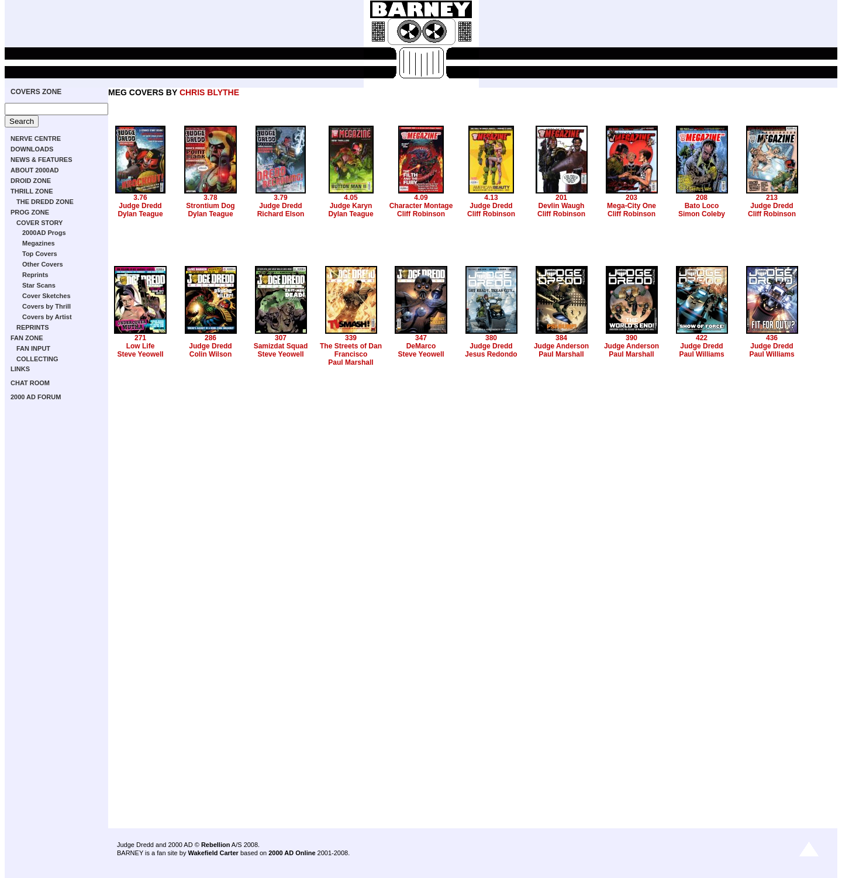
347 (421, 338)
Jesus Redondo (491, 354)
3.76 (140, 197)
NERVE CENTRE (36, 138)
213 (772, 197)
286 (210, 338)
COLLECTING (37, 358)
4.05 (350, 197)
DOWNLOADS (32, 149)
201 (561, 197)
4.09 (420, 197)
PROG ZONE (30, 212)
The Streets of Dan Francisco (351, 350)
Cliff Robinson (421, 214)
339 (351, 338)
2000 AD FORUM (36, 396)
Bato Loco (702, 206)
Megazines (38, 243)
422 (702, 338)
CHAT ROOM (30, 382)
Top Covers (39, 253)
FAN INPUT (33, 348)
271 (140, 338)
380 (491, 338)
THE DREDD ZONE (45, 201)
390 (631, 338)
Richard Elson (281, 214)
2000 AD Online (291, 852)
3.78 (210, 197)
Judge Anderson (561, 346)
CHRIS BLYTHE (209, 92)
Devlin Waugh (562, 206)
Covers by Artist (47, 316)
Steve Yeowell (140, 354)
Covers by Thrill (46, 306)
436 (772, 338)
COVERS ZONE (36, 92)
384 (561, 338)
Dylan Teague (140, 214)
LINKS (20, 368)
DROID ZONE (31, 180)
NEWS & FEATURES (42, 159)
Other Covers (42, 264)
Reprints (35, 274)
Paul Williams (701, 354)
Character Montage (421, 206)
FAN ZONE (27, 337)
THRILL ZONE (32, 191)
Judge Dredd (140, 206)
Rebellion (215, 844)
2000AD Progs (44, 232)
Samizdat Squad (281, 346)
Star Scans (39, 285)
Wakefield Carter (213, 852)
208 (702, 197)
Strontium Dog (210, 206)
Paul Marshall (350, 362)
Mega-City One (631, 206)
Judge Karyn (351, 206)
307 (281, 338)
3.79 (280, 197)
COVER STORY (39, 222)
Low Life (140, 346)
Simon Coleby (701, 214)
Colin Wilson (210, 354)
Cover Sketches (46, 295)
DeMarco (421, 346)
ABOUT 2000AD (35, 170)
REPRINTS (32, 327)
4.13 (491, 197)
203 (631, 197)
